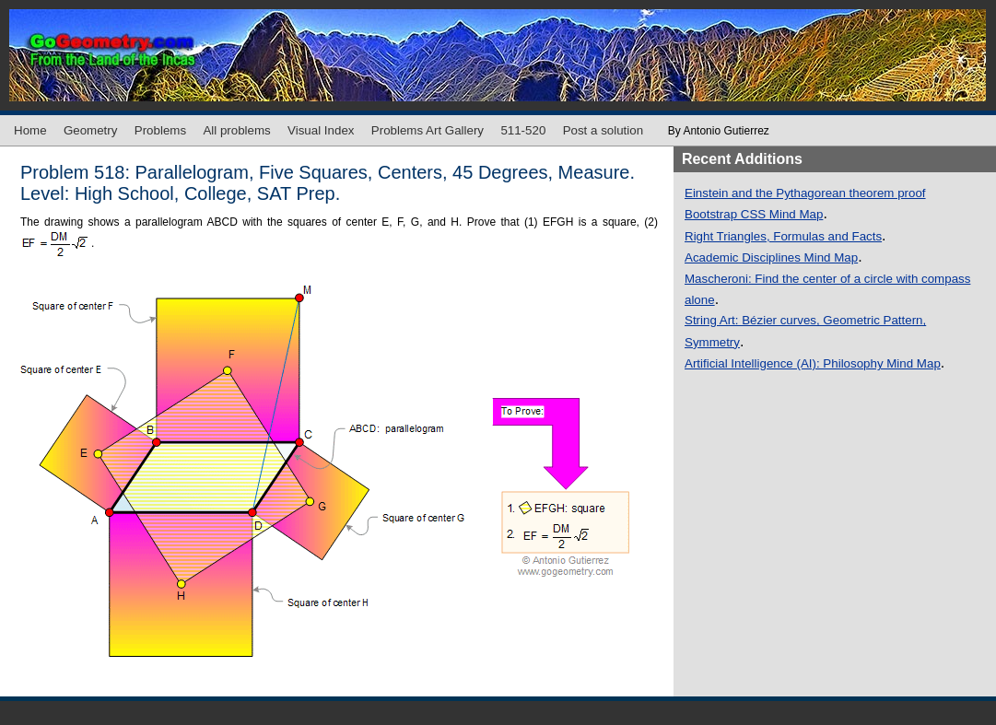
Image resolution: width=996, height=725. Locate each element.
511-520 (522, 130)
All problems (236, 130)
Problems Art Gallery (427, 130)
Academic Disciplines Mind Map (771, 257)
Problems (160, 130)
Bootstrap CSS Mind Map (754, 214)
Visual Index (320, 130)
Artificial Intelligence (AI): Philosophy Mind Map (813, 363)
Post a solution (603, 130)
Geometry (91, 130)
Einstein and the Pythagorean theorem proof (805, 193)
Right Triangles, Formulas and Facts (783, 236)
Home (30, 130)
